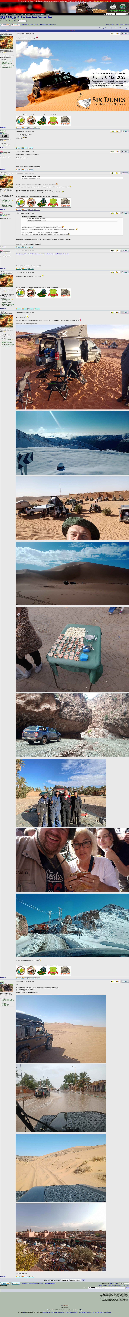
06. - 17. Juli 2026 (123, 10)
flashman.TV (46, 1312)
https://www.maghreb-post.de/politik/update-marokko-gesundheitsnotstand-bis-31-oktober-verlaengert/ (42, 253)
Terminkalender (14, 14)
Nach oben (3, 127)
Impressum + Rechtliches (57, 1312)
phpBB (25, 1312)
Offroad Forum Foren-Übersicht (30, 24)
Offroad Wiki (4, 14)
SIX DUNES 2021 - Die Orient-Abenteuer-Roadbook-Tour (26, 17)
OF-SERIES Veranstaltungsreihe (48, 24)
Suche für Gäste (25, 14)
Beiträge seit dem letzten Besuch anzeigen (117, 24)
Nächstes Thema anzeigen (121, 28)
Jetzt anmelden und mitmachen (41, 14)
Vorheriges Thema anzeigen (106, 28)
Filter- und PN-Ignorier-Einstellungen (101, 1312)
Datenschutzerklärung (71, 1312)
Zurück (9, 20)
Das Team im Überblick (84, 1312)
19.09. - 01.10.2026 (113, 10)
